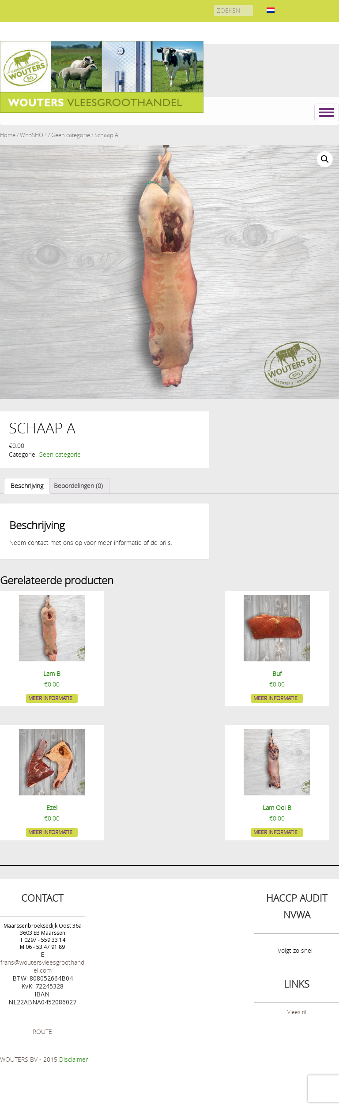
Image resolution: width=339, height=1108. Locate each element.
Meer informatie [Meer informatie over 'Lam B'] (50, 697)
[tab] (27, 486)
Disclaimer (73, 1059)
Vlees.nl (296, 1011)
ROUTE (42, 1031)
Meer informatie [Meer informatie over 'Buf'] (275, 697)
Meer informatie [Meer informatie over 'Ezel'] (50, 832)
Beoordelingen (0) (78, 485)
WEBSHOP (33, 135)
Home (7, 135)
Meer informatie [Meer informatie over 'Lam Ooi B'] (275, 832)
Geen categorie (70, 135)
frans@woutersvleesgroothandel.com (42, 966)
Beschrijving (27, 485)
